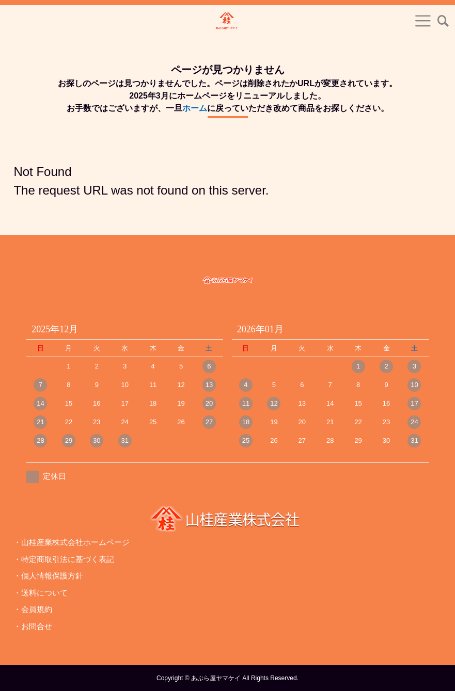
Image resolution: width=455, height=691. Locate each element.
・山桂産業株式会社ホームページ (71, 542)
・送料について (40, 592)
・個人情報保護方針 (48, 575)
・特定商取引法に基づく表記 (63, 559)
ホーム (194, 108)
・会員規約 (32, 609)
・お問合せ (32, 626)
